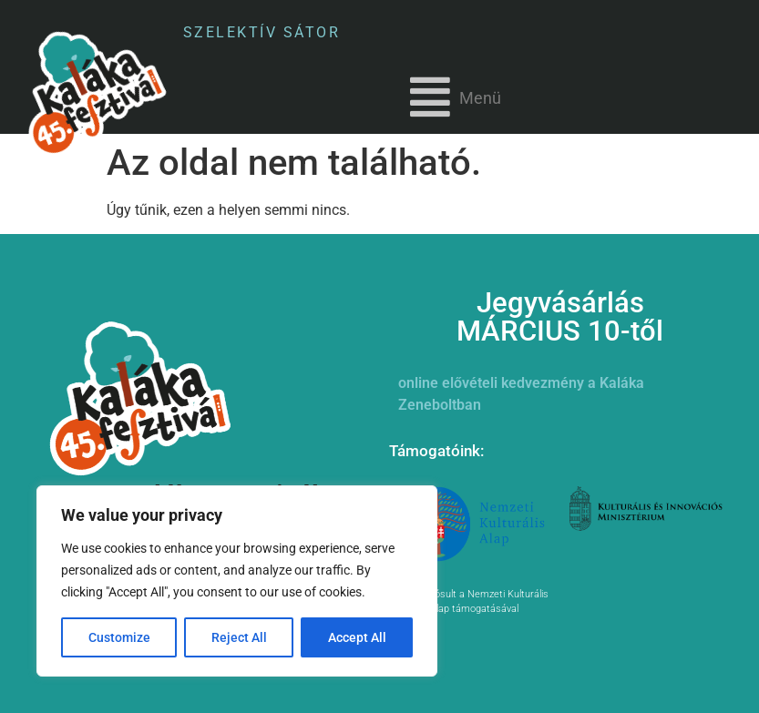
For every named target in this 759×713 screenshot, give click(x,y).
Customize (119, 637)
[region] (236, 581)
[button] (455, 97)
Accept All (357, 637)
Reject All (239, 637)
